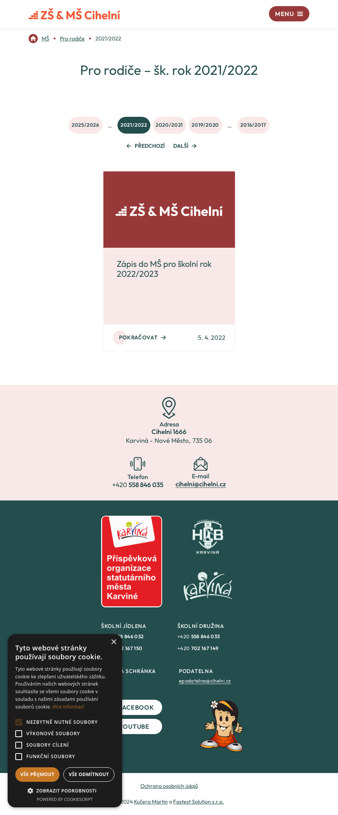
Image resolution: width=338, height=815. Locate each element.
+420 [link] (122, 636)
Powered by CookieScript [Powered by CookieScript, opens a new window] (65, 799)
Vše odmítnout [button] (89, 774)
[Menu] (289, 13)
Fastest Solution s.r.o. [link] (198, 801)
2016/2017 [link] (253, 125)
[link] (39, 38)
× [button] (113, 642)
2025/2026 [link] (85, 125)
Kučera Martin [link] (151, 801)
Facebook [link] (130, 707)
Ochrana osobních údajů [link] (169, 786)
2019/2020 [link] (205, 125)
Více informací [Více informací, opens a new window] (68, 707)
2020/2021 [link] (169, 125)
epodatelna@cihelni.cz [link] (205, 681)
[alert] (65, 720)
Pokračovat (142, 337)
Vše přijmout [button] (37, 774)
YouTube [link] (128, 726)
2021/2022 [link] (134, 125)
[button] (64, 790)
